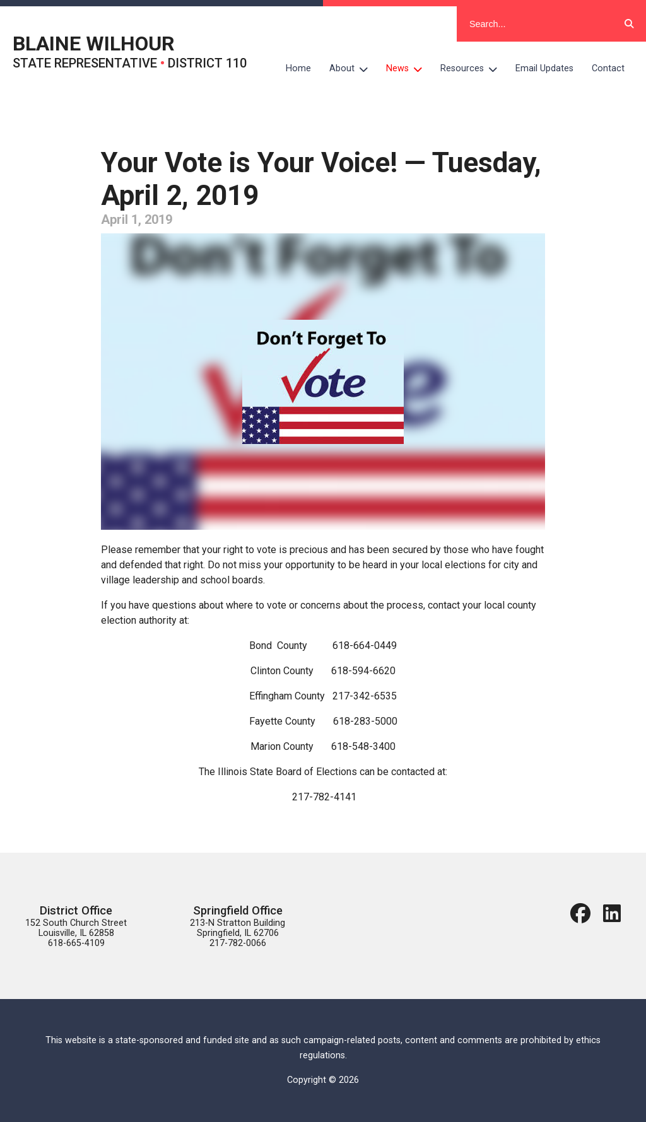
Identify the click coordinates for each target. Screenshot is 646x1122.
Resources (473, 68)
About (353, 68)
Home (298, 68)
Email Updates (544, 68)
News (409, 68)
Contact (608, 68)
